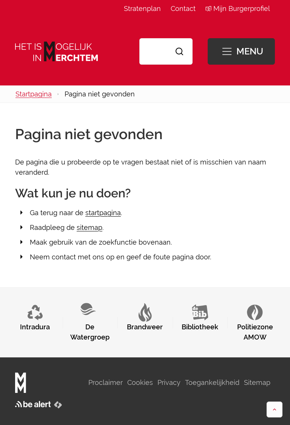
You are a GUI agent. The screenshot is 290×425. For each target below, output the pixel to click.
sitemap (89, 227)
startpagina (103, 213)
